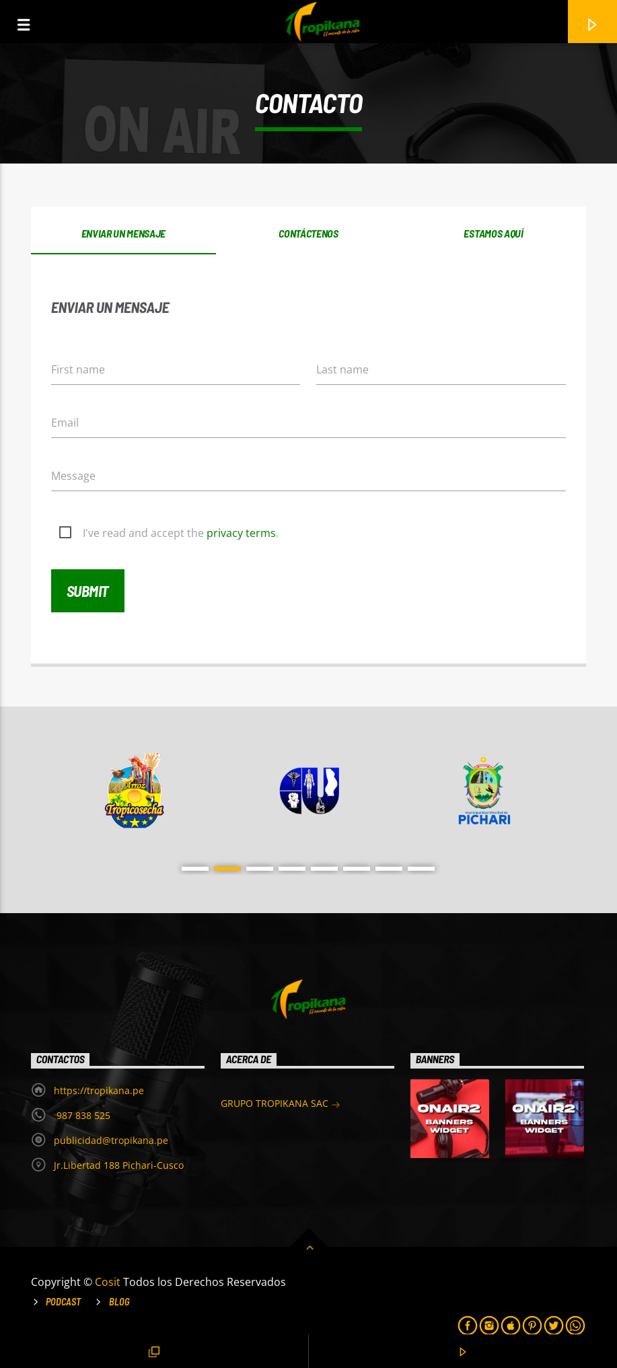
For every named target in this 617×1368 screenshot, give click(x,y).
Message (73, 475)
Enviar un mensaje (123, 233)
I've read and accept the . (181, 533)
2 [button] (227, 869)
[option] (134, 791)
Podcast (63, 1301)
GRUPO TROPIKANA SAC (280, 1104)
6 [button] (356, 869)
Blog (119, 1301)
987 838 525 (82, 1115)
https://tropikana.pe (99, 1090)
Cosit (109, 1281)
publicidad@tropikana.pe (111, 1140)
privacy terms (241, 533)
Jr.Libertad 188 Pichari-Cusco (119, 1165)
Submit (87, 590)
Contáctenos (308, 233)
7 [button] (388, 869)
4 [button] (292, 869)
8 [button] (421, 869)
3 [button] (259, 869)
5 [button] (324, 869)
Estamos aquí (493, 233)
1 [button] (195, 869)
